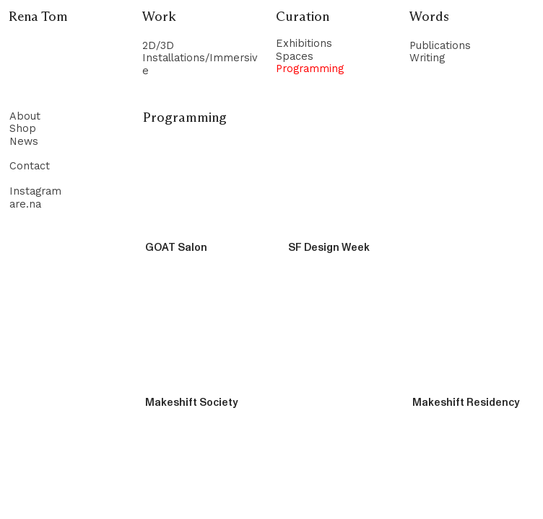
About (24, 116)
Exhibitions (304, 43)
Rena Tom (38, 17)
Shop (22, 129)
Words (429, 17)
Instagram (35, 191)
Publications (440, 46)
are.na (25, 204)
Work (159, 17)
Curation (302, 17)
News (23, 142)
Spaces (294, 56)
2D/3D (158, 46)
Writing (427, 58)
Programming (310, 69)
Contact (29, 166)
